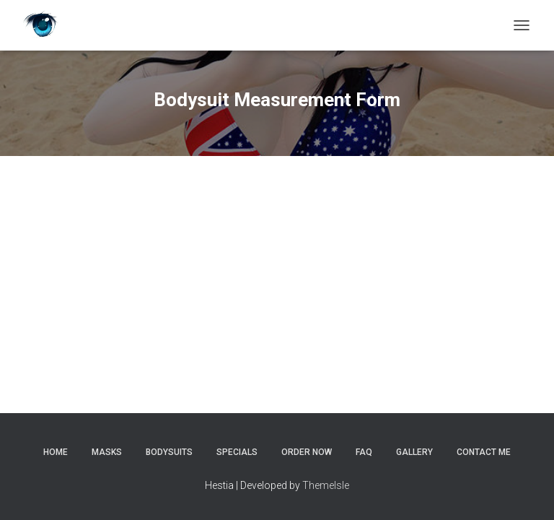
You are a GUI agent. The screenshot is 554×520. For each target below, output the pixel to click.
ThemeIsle (325, 485)
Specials (237, 452)
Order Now (306, 452)
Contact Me (484, 452)
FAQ (364, 452)
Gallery (414, 452)
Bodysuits (169, 452)
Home (55, 452)
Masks (107, 452)
